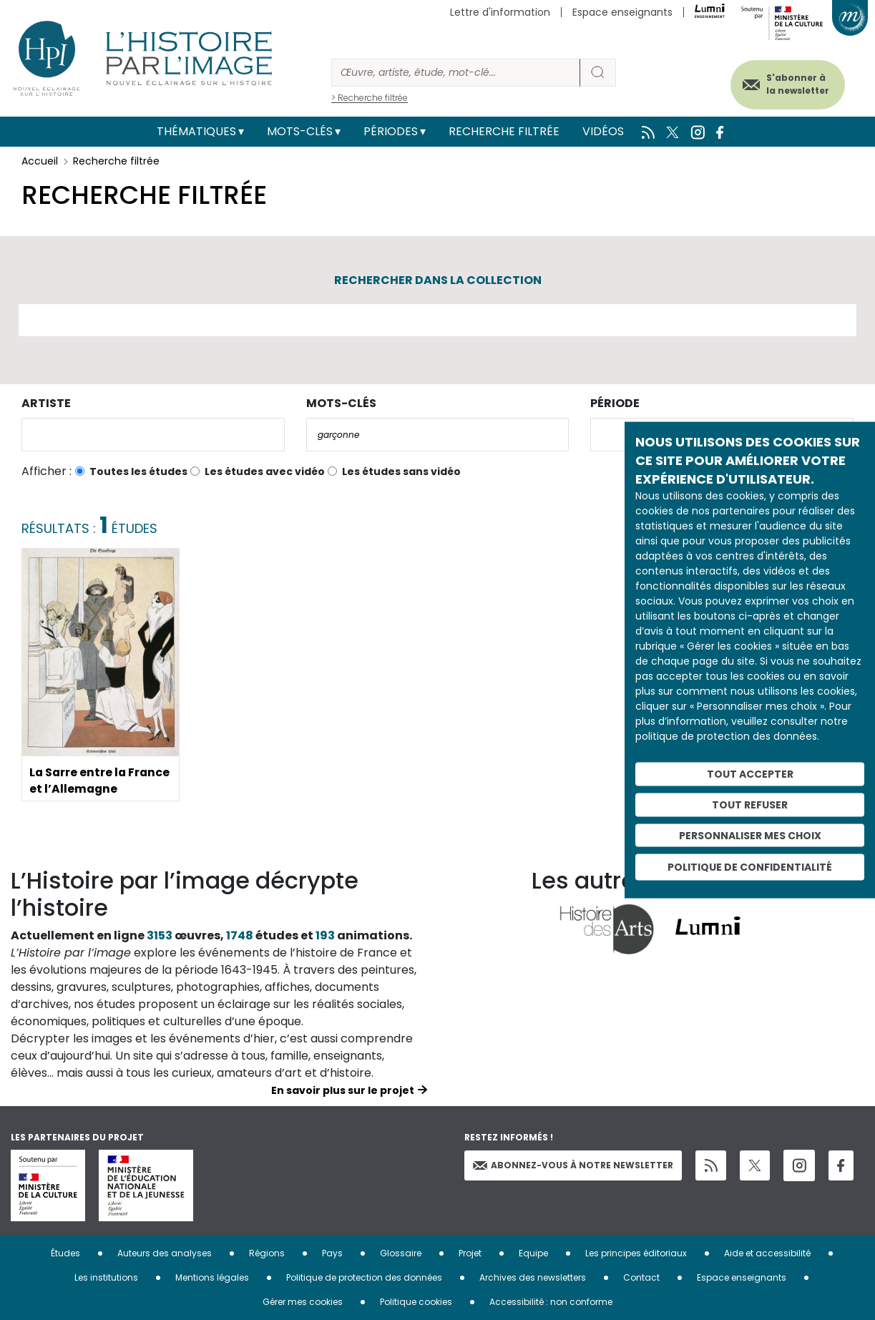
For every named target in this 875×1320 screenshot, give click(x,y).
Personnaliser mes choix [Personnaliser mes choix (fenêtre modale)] (750, 835)
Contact (641, 1277)
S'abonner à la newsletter (795, 84)
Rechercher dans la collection (438, 280)
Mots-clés (300, 131)
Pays (332, 1253)
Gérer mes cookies (303, 1302)
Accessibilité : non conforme (550, 1302)
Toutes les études (138, 471)
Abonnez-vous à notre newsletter (573, 1165)
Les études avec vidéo (265, 471)
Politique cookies (416, 1302)
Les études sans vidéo (401, 471)
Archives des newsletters (532, 1277)
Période (615, 403)
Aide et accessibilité (767, 1253)
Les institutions (106, 1277)
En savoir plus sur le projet (342, 1090)
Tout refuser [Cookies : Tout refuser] (750, 804)
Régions (267, 1253)
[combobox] (153, 434)
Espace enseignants (622, 12)
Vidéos (603, 131)
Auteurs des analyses (164, 1253)
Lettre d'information (500, 12)
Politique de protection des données (364, 1277)
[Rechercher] (455, 73)
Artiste (46, 403)
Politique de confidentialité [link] (750, 867)
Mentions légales (212, 1277)
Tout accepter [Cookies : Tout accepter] (750, 774)
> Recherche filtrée (369, 98)
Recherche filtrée (504, 131)
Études (65, 1253)
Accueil (39, 161)
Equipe (533, 1253)
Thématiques (196, 131)
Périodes (390, 131)
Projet (470, 1253)
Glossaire (400, 1253)
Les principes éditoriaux (636, 1253)
